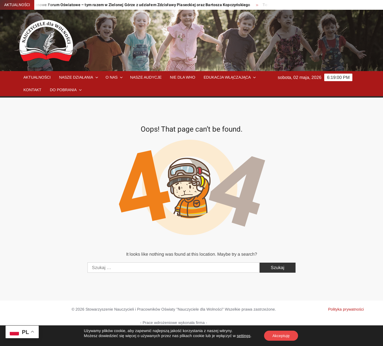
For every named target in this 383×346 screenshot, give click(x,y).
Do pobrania (63, 90)
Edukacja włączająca (227, 77)
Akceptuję (281, 335)
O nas (112, 77)
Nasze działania (76, 77)
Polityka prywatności (346, 309)
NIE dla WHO (182, 77)
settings (243, 335)
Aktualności (37, 77)
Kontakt (32, 90)
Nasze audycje (146, 77)
